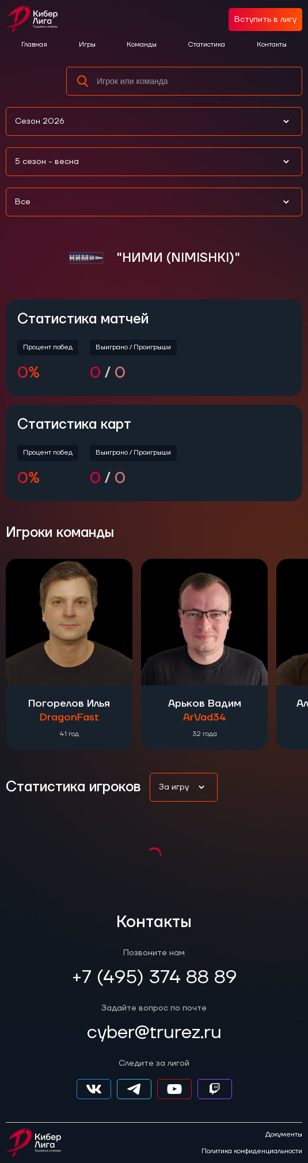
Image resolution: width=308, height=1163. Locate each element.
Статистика (206, 44)
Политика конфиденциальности (251, 1151)
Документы (283, 1135)
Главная (34, 44)
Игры (87, 44)
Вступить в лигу (265, 19)
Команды (142, 44)
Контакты (272, 44)
